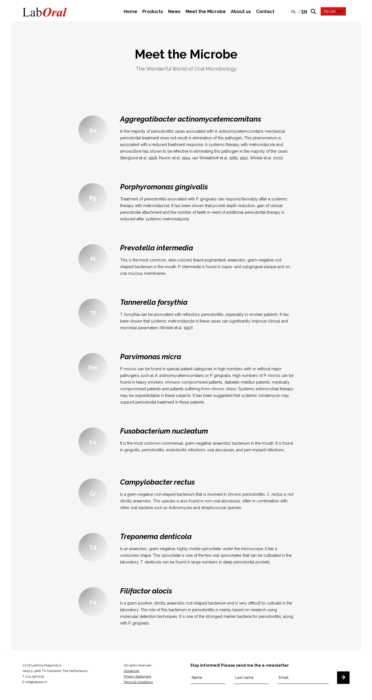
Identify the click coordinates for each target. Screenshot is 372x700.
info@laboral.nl (36, 682)
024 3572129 (34, 676)
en (304, 11)
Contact (265, 11)
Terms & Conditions (138, 682)
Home (130, 11)
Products (152, 11)
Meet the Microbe (206, 11)
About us (241, 11)
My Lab (333, 11)
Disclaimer (132, 671)
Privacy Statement (137, 676)
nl (293, 11)
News (174, 11)
